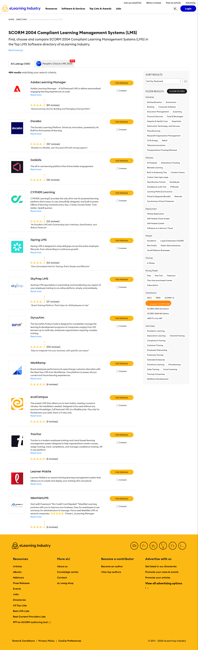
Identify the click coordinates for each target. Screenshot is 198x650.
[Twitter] (144, 546)
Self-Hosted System (155, 223)
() (44, 105)
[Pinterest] (172, 546)
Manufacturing (153, 131)
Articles (17, 566)
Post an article (173, 2)
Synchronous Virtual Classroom (160, 201)
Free (149, 275)
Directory (21, 19)
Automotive (171, 102)
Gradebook (174, 182)
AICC (149, 298)
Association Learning (156, 336)
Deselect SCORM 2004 (158, 303)
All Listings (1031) (20, 63)
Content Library (178, 172)
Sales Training (153, 369)
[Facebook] (134, 546)
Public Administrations (171, 245)
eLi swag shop (65, 583)
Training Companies (156, 374)
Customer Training (155, 345)
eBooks (17, 571)
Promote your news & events (161, 571)
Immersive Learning (155, 364)
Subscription (152, 285)
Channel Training (177, 336)
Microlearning (174, 364)
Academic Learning (156, 331)
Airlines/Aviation (154, 102)
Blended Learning (155, 167)
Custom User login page (157, 177)
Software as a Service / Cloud (160, 228)
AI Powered (152, 163)
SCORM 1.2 (169, 298)
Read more (35, 94)
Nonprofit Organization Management (164, 135)
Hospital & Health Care (157, 121)
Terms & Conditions (23, 640)
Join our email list (132, 2)
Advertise (191, 2)
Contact (62, 577)
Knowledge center (67, 571)
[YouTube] (163, 546)
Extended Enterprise (156, 360)
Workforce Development (157, 379)
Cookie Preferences (69, 640)
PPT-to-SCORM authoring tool (32, 622)
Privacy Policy (46, 640)
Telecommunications (156, 145)
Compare (123, 91)
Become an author (112, 566)
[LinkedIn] (153, 546)
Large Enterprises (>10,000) (171, 241)
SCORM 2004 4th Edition (158, 313)
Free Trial (159, 275)
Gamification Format (156, 182)
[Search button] (175, 8)
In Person (151, 263)
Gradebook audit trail (156, 187)
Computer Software (167, 107)
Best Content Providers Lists (29, 616)
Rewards (178, 196)
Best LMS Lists (21, 611)
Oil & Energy (152, 140)
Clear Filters (177, 91)
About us (62, 566)
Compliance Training (156, 340)
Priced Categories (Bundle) (158, 196)
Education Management (158, 111)
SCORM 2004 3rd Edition (158, 309)
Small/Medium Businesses (158, 250)
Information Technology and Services (163, 126)
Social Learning (170, 369)
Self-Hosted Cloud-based (158, 218)
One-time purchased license (159, 280)
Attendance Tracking (170, 163)
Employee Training (155, 355)
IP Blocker (174, 187)
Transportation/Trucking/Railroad (162, 150)
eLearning (177, 111)
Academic (151, 241)
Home (11, 19)
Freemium (171, 275)
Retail (164, 140)
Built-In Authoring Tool (157, 172)
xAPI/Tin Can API (154, 318)
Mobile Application (155, 214)
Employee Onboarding (157, 350)
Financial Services (155, 116)
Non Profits (152, 245)
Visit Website (121, 83)
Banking (150, 107)
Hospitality (176, 121)
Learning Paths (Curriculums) (159, 191)
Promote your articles (157, 577)
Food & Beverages (175, 116)
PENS (158, 298)
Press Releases (21, 583)
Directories (19, 599)
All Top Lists (20, 605)
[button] (16, 50)
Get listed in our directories (160, 566)
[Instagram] (182, 546)
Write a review (153, 2)
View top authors (111, 571)
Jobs (16, 594)
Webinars (18, 577)
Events (17, 588)
